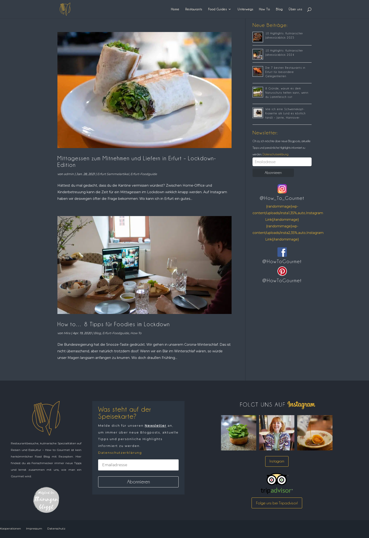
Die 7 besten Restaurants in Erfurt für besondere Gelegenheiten (285, 72)
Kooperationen (10, 528)
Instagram (276, 461)
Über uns (295, 9)
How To (264, 9)
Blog (279, 9)
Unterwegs (245, 9)
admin (69, 174)
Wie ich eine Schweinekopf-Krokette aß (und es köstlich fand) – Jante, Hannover (285, 113)
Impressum (34, 528)
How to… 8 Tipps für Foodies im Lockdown (113, 324)
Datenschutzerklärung (275, 154)
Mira (67, 333)
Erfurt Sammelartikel (113, 174)
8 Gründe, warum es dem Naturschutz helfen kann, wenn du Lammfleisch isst (287, 92)
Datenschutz (56, 528)
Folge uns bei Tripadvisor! (277, 503)
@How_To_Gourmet (282, 198)
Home (175, 9)
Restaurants (193, 9)
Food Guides (217, 9)
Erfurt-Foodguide (143, 174)
